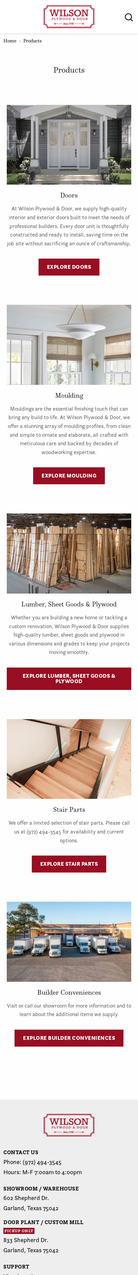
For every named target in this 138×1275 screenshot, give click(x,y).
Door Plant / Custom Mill (43, 1222)
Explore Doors (69, 266)
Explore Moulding (69, 475)
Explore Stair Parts (69, 863)
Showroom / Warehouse (41, 1188)
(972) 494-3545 (42, 1161)
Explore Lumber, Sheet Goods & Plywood (69, 678)
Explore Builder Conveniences (69, 1038)
